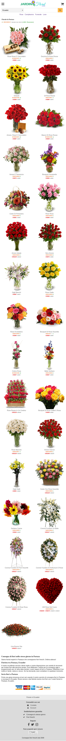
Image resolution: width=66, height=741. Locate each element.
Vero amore (49, 253)
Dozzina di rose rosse (49, 56)
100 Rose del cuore (49, 607)
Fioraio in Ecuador (33, 697)
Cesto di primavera (17, 214)
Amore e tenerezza (16, 174)
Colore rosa (16, 371)
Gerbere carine (16, 528)
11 (49, 137)
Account (31, 708)
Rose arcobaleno (16, 332)
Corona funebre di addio (49, 528)
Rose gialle (49, 292)
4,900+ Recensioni (28, 22)
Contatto (31, 705)
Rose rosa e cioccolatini (16, 56)
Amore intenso (49, 450)
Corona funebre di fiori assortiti (16, 568)
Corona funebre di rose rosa (16, 607)
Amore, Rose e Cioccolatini (16, 135)
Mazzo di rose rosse (49, 135)
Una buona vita (16, 646)
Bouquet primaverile (49, 174)
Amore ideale (16, 253)
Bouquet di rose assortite (49, 332)
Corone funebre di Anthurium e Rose (49, 568)
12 (16, 58)
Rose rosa (49, 214)
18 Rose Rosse (49, 96)
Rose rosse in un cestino (16, 410)
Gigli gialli (16, 489)
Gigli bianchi (16, 292)
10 (16, 97)
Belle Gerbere (49, 371)
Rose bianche (16, 450)
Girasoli (16, 96)
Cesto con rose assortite (49, 489)
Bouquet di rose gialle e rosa (49, 410)
